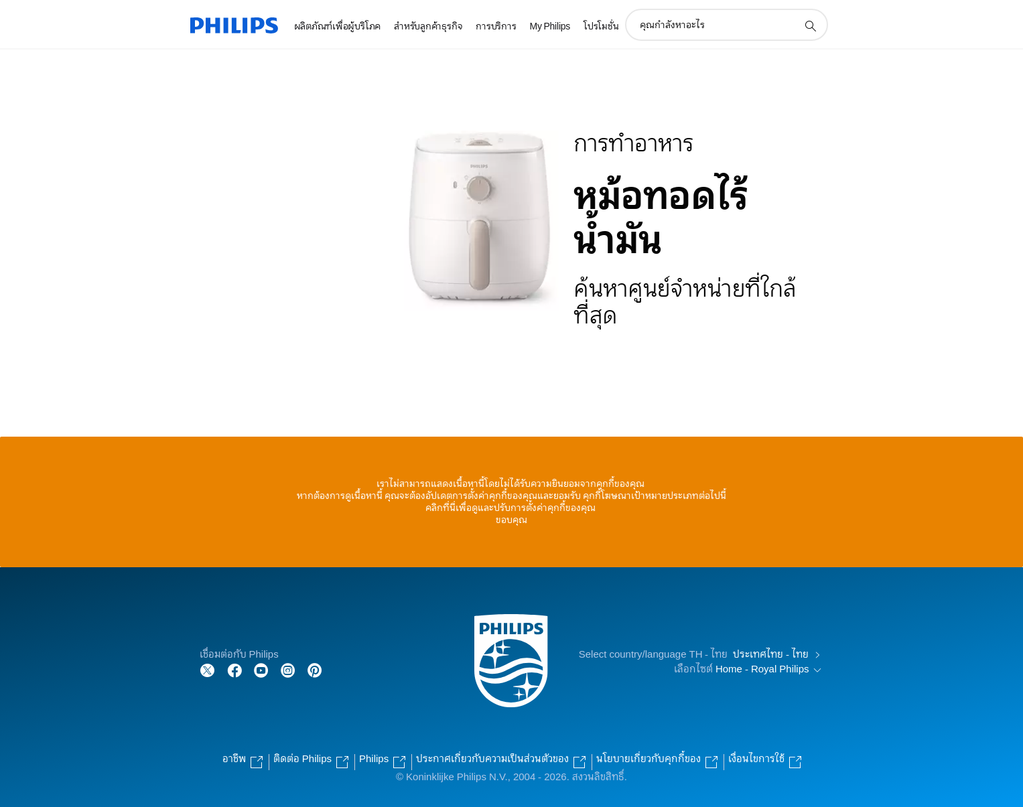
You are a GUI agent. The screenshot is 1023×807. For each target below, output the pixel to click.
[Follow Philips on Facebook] (234, 669)
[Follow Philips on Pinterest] (315, 669)
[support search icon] (810, 25)
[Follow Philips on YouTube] (261, 669)
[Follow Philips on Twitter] (208, 669)
